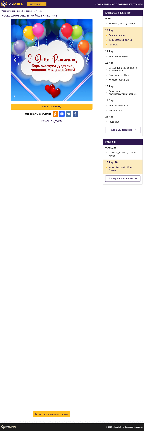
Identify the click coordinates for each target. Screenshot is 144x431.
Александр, (114, 152)
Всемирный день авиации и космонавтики (123, 69)
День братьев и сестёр (120, 40)
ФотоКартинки (8, 11)
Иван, (125, 152)
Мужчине (38, 11)
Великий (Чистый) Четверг (122, 24)
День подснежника (118, 105)
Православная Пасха (119, 75)
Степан (112, 170)
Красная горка (116, 110)
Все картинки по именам (123, 178)
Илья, (130, 167)
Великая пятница (117, 35)
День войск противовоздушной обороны (123, 92)
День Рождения (24, 11)
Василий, (121, 167)
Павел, (133, 152)
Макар (112, 156)
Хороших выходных (119, 56)
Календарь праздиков (123, 130)
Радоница (114, 122)
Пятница (113, 45)
